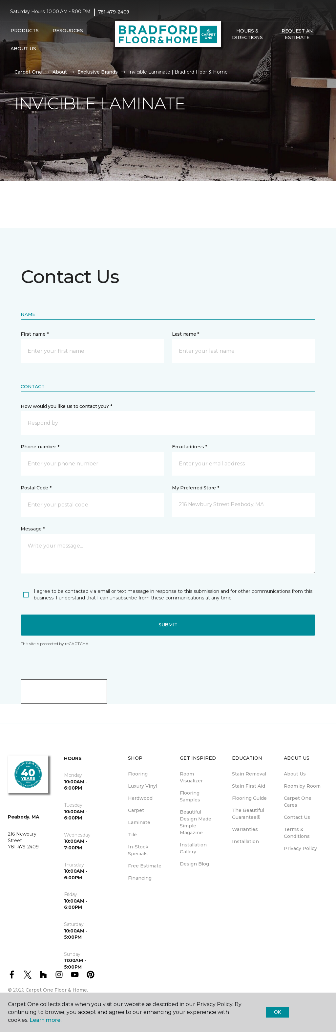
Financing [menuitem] (140, 878)
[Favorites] (236, 52)
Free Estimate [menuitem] (144, 866)
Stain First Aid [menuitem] (248, 786)
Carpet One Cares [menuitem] (297, 801)
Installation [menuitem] (245, 841)
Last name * (185, 334)
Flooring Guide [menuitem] (249, 798)
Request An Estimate (297, 34)
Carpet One (28, 72)
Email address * (189, 446)
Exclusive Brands (97, 72)
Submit (168, 625)
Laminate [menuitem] (139, 822)
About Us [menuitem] (295, 774)
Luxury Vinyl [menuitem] (142, 786)
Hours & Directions (247, 34)
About (59, 72)
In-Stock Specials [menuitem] (138, 850)
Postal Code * (36, 487)
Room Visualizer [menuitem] (191, 777)
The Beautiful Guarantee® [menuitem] (248, 813)
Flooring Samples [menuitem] (190, 796)
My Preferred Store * (195, 487)
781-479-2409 (114, 12)
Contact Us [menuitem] (297, 817)
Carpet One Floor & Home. (57, 990)
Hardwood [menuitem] (140, 798)
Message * (32, 529)
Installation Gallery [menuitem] (193, 848)
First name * (35, 334)
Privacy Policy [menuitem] (300, 848)
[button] (228, 52)
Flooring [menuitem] (138, 774)
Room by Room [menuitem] (302, 786)
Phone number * (40, 446)
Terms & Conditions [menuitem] (297, 832)
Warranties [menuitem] (245, 829)
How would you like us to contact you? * (66, 406)
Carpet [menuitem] (136, 810)
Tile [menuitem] (132, 835)
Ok (277, 1012)
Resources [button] (67, 31)
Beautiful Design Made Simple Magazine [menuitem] (195, 822)
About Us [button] (23, 49)
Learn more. (45, 1020)
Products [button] (24, 31)
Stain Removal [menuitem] (249, 774)
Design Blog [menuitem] (194, 864)
